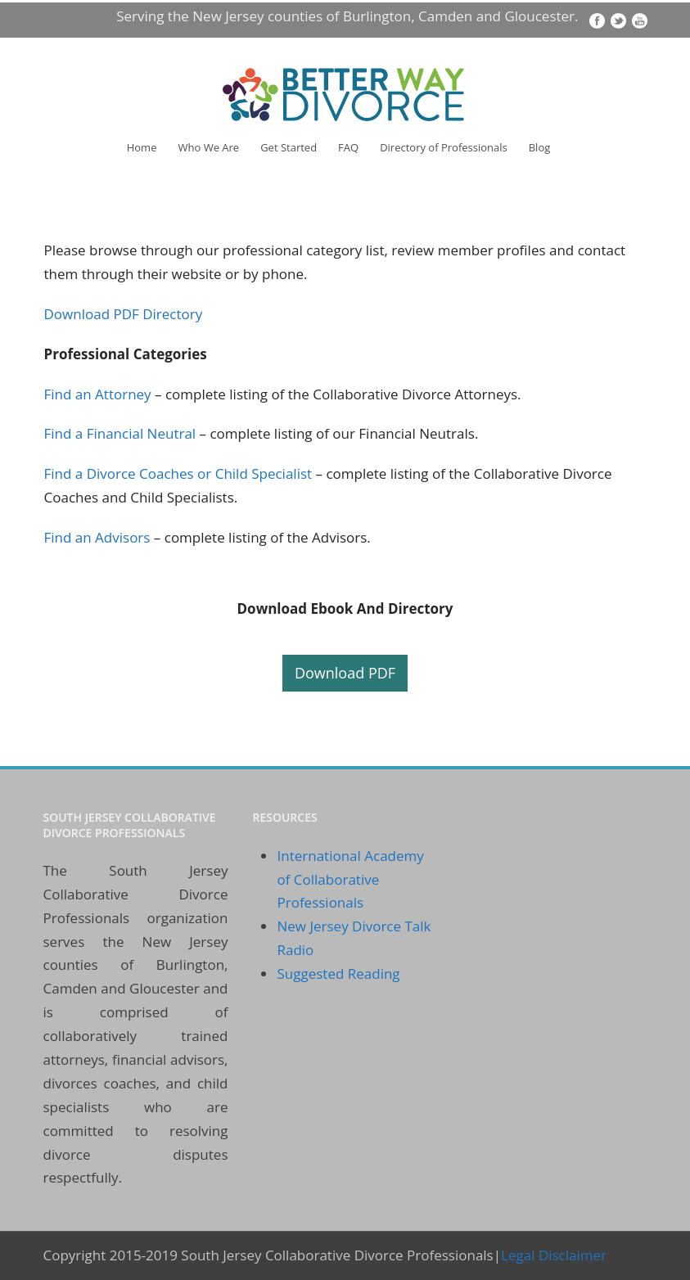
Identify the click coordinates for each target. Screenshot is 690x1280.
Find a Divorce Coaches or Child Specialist (178, 473)
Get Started (288, 147)
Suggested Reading (338, 973)
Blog (540, 147)
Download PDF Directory (123, 313)
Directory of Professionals (443, 147)
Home (142, 147)
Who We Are (208, 147)
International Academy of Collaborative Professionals (350, 879)
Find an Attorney (100, 394)
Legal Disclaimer (554, 1255)
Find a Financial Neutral (120, 433)
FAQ (348, 147)
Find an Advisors (97, 537)
